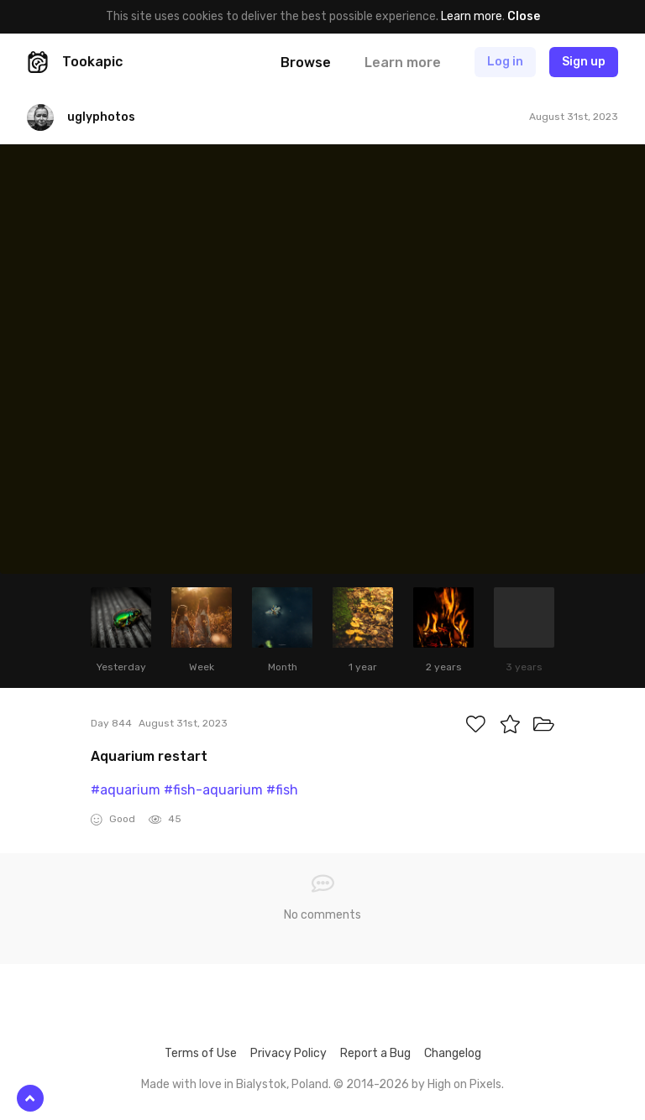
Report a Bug (375, 1053)
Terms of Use (201, 1053)
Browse (306, 62)
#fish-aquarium (213, 790)
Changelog (452, 1053)
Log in (505, 62)
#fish (282, 790)
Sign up (584, 62)
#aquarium (125, 790)
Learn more (471, 16)
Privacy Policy (288, 1053)
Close (523, 16)
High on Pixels (464, 1084)
